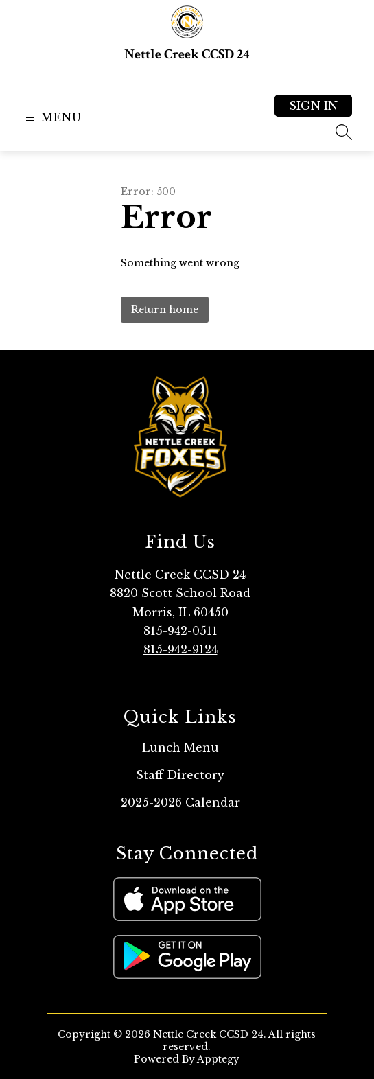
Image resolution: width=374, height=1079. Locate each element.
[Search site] (344, 132)
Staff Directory (180, 775)
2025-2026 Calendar (180, 802)
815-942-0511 (180, 631)
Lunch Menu (180, 747)
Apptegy (218, 1059)
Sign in (313, 106)
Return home (164, 309)
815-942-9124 (180, 649)
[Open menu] (52, 117)
